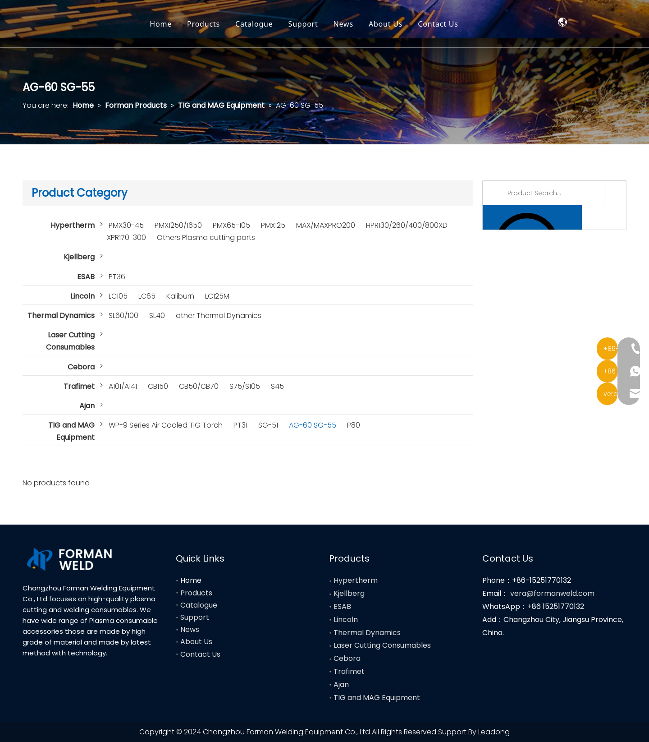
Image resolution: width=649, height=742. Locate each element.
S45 (277, 386)
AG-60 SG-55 (312, 425)
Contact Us (482, 25)
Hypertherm (72, 225)
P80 (353, 425)
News (388, 25)
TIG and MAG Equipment (71, 431)
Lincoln (82, 296)
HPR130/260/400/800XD (407, 225)
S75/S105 (244, 386)
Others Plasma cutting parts (206, 237)
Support (348, 25)
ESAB (86, 277)
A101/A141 (123, 386)
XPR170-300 (126, 237)
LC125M (217, 296)
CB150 (158, 386)
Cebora (81, 367)
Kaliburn (180, 296)
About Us (430, 25)
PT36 (117, 277)
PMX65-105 (231, 225)
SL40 (157, 315)
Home (205, 25)
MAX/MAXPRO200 (325, 225)
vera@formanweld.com (552, 593)
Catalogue (299, 25)
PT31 (240, 425)
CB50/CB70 (199, 386)
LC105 (118, 296)
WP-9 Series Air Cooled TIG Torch (166, 425)
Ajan (87, 406)
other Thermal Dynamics (218, 315)
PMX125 (273, 225)
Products (248, 25)
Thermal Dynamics (61, 315)
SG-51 (268, 425)
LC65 (146, 296)
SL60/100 (123, 315)
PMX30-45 (126, 225)
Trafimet (79, 386)
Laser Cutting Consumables (70, 341)
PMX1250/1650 (178, 225)
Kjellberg (79, 257)
